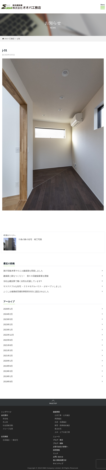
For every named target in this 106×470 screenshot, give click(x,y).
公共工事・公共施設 (62, 415)
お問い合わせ (58, 457)
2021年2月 (8, 355)
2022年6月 (8, 340)
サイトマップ (58, 464)
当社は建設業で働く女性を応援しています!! (22, 281)
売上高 (5, 422)
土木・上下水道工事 (62, 432)
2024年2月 (8, 314)
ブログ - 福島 (58, 443)
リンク (55, 453)
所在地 (5, 419)
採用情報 (56, 450)
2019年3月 (8, 371)
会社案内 (4, 415)
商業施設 (58, 419)
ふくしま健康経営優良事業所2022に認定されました (26, 291)
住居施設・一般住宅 (10, 440)
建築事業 (56, 412)
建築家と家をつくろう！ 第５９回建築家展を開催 (26, 276)
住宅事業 (4, 437)
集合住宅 (58, 429)
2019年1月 (8, 376)
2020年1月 (8, 361)
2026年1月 (8, 309)
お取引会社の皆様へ (60, 447)
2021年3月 (8, 350)
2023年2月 (8, 324)
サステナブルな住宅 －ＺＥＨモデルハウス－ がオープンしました (32, 286)
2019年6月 (8, 366)
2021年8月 (8, 345)
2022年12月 (8, 335)
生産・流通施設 (60, 422)
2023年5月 (8, 319)
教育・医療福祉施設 (62, 425)
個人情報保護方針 (59, 460)
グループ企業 (8, 429)
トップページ (6, 412)
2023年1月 (8, 330)
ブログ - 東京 (58, 440)
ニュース (56, 437)
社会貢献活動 (8, 425)
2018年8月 (8, 381)
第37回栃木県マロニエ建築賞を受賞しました (23, 271)
